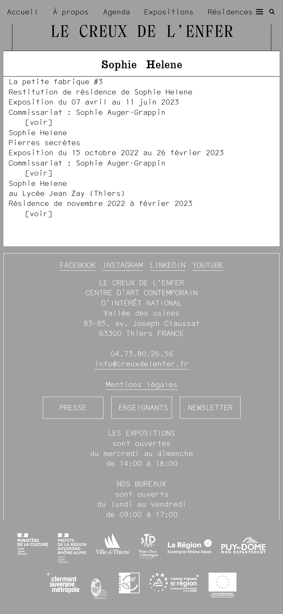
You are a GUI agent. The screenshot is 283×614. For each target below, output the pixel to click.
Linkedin (167, 265)
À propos (71, 12)
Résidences (230, 12)
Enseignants (143, 407)
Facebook (77, 265)
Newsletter (210, 407)
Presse (73, 407)
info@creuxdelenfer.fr (141, 363)
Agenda (116, 12)
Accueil (22, 12)
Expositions (168, 12)
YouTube (208, 265)
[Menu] (259, 11)
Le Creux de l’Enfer (141, 32)
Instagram (122, 265)
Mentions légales (142, 384)
